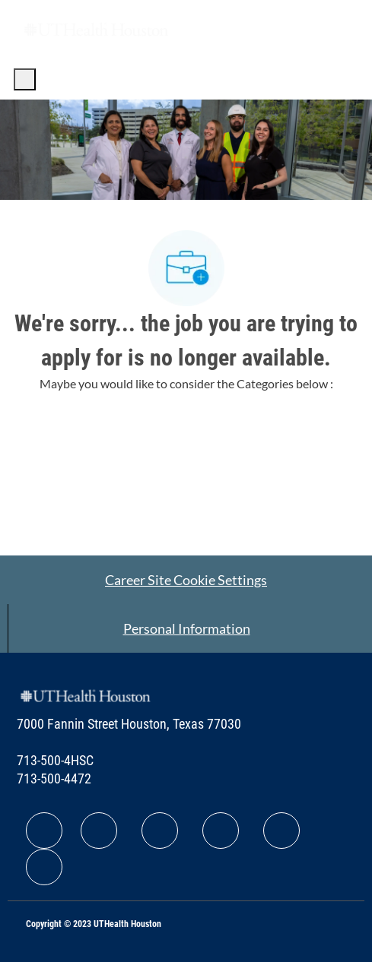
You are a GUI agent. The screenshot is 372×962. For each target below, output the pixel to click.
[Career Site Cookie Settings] (186, 579)
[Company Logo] (96, 28)
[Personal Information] (186, 628)
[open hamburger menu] (25, 79)
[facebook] (44, 830)
